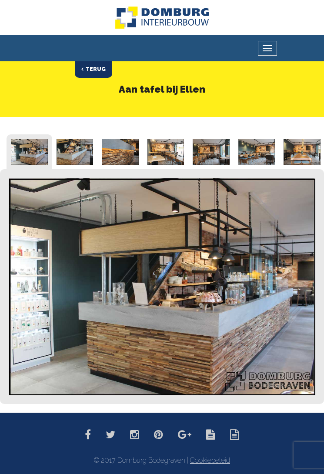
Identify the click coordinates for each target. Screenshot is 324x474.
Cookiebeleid (210, 460)
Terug (96, 69)
